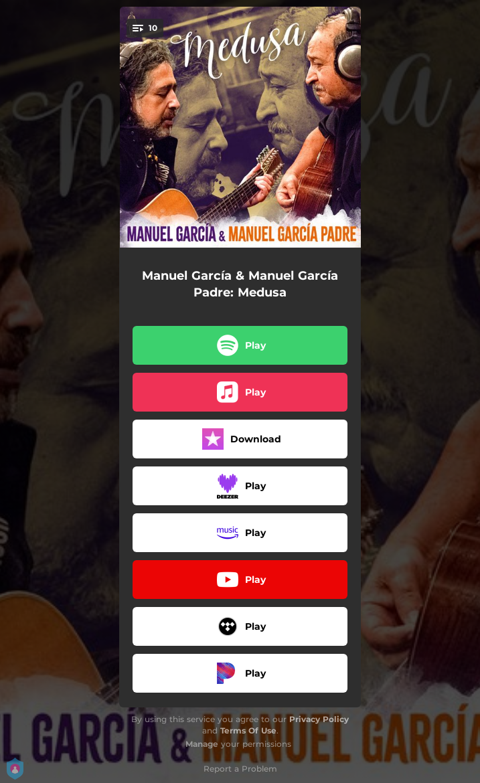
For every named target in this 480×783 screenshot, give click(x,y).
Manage (201, 744)
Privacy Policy (319, 719)
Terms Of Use (248, 730)
